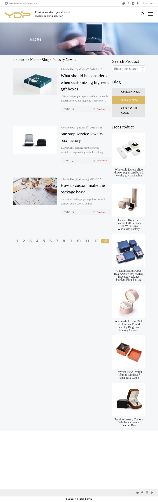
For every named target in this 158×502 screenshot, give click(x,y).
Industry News (63, 60)
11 (87, 241)
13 (105, 241)
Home (34, 60)
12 (96, 241)
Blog (45, 60)
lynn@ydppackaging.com (24, 3)
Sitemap (148, 3)
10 (78, 241)
